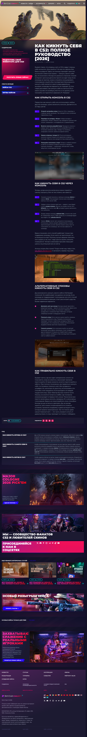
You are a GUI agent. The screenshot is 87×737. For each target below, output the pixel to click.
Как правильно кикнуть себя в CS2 (12, 54)
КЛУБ (59, 3)
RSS (66, 684)
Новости (24, 3)
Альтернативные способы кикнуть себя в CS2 (15, 53)
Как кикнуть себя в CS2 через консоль (13, 51)
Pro (66, 690)
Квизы (67, 672)
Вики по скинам (28, 690)
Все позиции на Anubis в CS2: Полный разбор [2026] (13, 583)
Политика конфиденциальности (30, 685)
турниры (26, 676)
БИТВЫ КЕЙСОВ (9, 93)
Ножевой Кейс (6, 729)
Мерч (45, 690)
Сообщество (38, 42)
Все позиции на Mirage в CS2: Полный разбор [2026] (41, 583)
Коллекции (48, 672)
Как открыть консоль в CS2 (10, 50)
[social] (44, 701)
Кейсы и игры (6, 690)
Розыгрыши (6, 676)
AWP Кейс (25, 729)
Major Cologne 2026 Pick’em (14, 479)
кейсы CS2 (7, 87)
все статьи (33, 560)
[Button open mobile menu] (84, 3)
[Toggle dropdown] (34, 3)
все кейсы (32, 620)
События (47, 676)
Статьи (5, 43)
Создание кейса (8, 679)
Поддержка (71, 3)
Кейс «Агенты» (48, 729)
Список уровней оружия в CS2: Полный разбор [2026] (69, 583)
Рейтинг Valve (70, 676)
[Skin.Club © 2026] (12, 696)
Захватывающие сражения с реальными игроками (15, 638)
